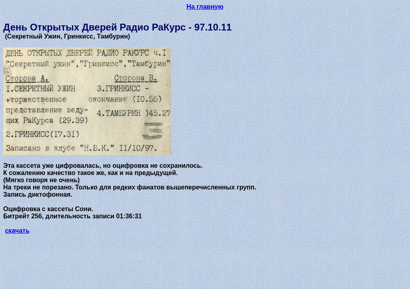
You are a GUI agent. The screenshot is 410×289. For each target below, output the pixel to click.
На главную (205, 6)
